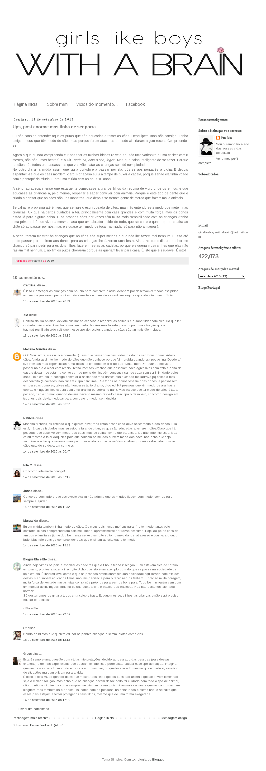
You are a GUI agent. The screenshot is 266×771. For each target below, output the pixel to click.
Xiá (25, 315)
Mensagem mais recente (31, 718)
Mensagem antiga (174, 718)
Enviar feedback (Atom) (46, 725)
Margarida (30, 520)
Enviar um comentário (34, 709)
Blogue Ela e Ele (35, 559)
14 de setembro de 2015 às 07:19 (46, 477)
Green (27, 653)
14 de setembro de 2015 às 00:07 (46, 404)
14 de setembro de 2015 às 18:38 (46, 545)
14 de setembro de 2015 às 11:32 (46, 507)
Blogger (157, 759)
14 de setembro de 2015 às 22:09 (46, 614)
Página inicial (26, 104)
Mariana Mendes (35, 349)
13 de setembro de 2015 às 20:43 (46, 301)
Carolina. (29, 285)
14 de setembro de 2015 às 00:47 (46, 451)
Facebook (135, 104)
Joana (27, 491)
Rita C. (28, 465)
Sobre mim (57, 104)
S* (25, 628)
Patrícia (28, 418)
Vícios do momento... (97, 104)
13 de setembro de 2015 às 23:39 (46, 335)
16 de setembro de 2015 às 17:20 (46, 700)
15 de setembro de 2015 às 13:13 (46, 639)
